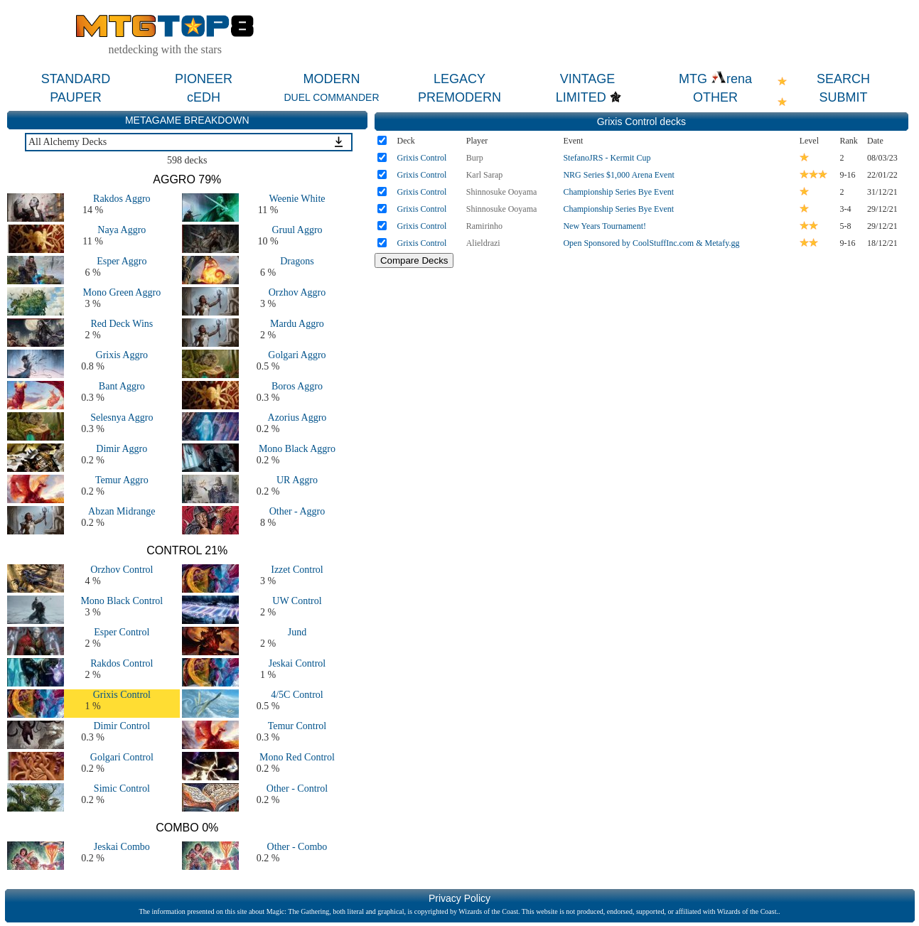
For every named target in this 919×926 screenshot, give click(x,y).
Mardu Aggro (297, 323)
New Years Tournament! (604, 226)
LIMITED (581, 97)
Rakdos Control (121, 663)
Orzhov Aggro (297, 292)
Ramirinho (484, 226)
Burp (474, 158)
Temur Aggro (122, 480)
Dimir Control (121, 726)
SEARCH (843, 79)
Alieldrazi (483, 243)
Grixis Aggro (122, 355)
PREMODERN (459, 97)
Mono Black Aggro (297, 448)
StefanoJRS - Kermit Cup (606, 158)
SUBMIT (843, 97)
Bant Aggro (122, 386)
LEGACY (459, 79)
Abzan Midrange (121, 511)
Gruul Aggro (297, 230)
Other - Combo (297, 846)
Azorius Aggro (297, 417)
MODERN (331, 79)
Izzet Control (297, 569)
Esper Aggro (121, 261)
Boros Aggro (297, 386)
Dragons (296, 261)
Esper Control (121, 632)
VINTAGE (588, 79)
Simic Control (122, 788)
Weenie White (297, 198)
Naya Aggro (121, 230)
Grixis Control (122, 694)
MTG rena (715, 79)
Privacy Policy (459, 898)
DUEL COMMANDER (331, 97)
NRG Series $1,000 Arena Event (618, 175)
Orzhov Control (121, 569)
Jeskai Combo (122, 846)
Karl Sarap (484, 175)
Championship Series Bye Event (618, 192)
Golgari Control (122, 757)
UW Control (296, 601)
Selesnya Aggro (121, 417)
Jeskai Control (297, 663)
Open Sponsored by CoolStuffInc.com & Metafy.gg (651, 243)
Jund (297, 632)
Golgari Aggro (297, 355)
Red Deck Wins (121, 323)
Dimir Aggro (121, 448)
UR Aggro (297, 480)
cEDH (203, 97)
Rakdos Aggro (122, 198)
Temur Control (297, 726)
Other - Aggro (297, 511)
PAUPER (76, 97)
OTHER (715, 97)
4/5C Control (297, 694)
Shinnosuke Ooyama (501, 192)
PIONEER (203, 79)
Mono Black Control (121, 601)
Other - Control (297, 788)
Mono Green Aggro (121, 292)
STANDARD (76, 79)
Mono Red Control (297, 757)
